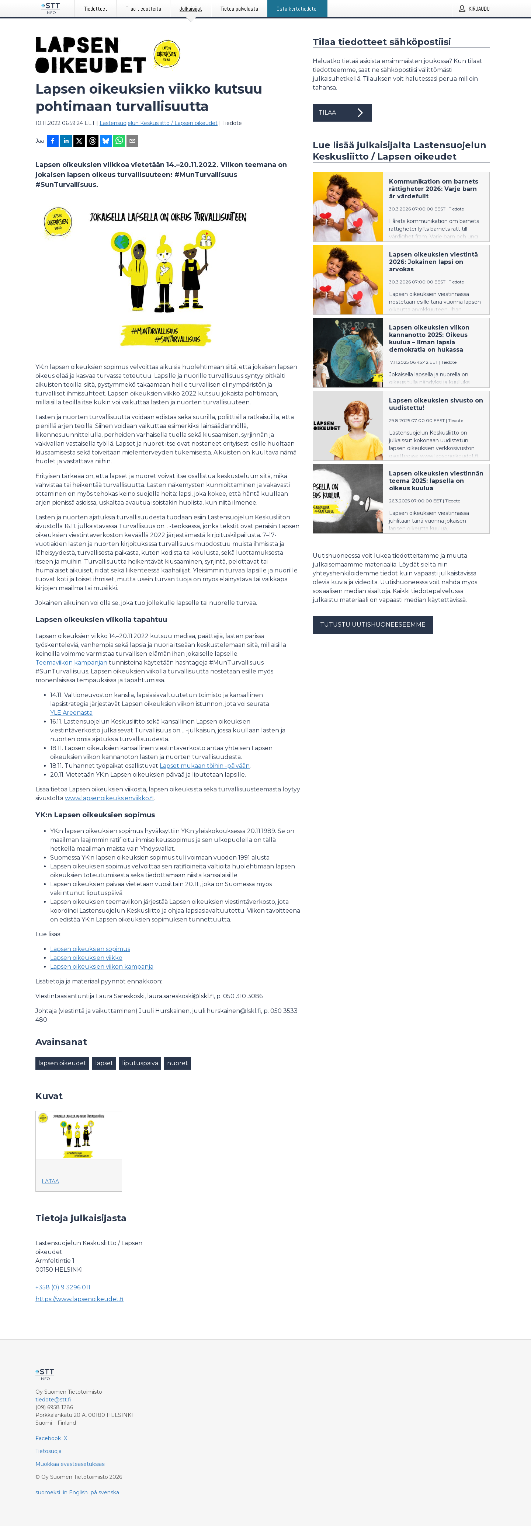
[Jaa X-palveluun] (79, 141)
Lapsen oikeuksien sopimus (90, 948)
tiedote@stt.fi (53, 1399)
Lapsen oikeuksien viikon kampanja (101, 966)
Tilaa (342, 112)
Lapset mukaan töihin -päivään (205, 765)
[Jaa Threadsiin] (92, 141)
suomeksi (47, 1492)
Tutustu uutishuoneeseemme (373, 624)
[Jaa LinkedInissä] (66, 141)
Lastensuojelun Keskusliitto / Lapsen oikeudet (159, 123)
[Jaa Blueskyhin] (106, 141)
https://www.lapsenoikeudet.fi (79, 1299)
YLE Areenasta (71, 712)
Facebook (48, 1438)
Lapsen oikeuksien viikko (86, 957)
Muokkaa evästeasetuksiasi (70, 1464)
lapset (104, 1063)
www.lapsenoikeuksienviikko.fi (109, 798)
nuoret (177, 1063)
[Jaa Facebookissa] (53, 141)
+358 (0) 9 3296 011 (62, 1287)
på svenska (105, 1492)
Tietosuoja (48, 1451)
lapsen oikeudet (62, 1063)
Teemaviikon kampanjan (71, 662)
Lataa (50, 1181)
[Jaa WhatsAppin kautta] (119, 141)
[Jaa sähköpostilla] (132, 141)
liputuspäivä (140, 1063)
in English (75, 1492)
